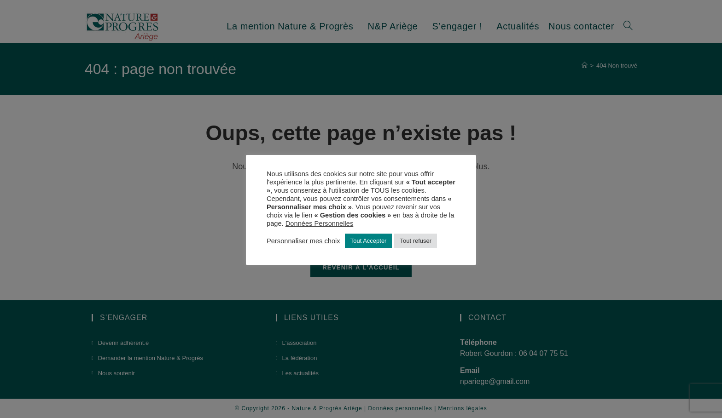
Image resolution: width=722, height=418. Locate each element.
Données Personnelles (319, 223)
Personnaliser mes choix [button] (303, 241)
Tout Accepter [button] (368, 240)
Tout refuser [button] (415, 240)
